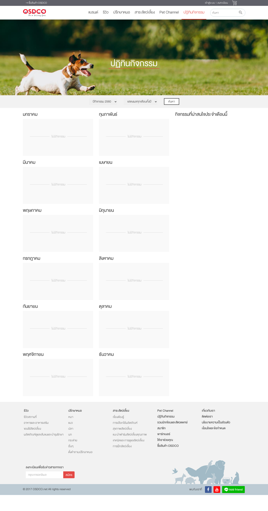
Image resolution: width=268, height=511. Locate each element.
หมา (70, 433)
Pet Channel (169, 12)
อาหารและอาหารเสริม (36, 438)
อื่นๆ (70, 462)
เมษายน (105, 178)
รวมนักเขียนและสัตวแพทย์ (172, 438)
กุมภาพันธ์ (108, 130)
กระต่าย (72, 456)
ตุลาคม (105, 322)
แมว (70, 438)
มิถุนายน (106, 226)
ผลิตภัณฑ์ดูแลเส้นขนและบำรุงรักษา (43, 450)
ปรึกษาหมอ (121, 12)
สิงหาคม (106, 274)
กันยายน (30, 322)
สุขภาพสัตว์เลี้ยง (122, 444)
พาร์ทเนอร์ (163, 450)
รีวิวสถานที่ (30, 433)
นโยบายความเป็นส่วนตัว (216, 438)
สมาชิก (161, 444)
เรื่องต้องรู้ (118, 433)
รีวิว (106, 12)
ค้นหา (171, 117)
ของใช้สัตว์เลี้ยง (32, 444)
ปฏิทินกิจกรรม (193, 12)
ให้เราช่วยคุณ (165, 455)
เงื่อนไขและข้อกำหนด (213, 444)
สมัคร (69, 491)
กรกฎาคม (31, 274)
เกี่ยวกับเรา (208, 426)
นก (70, 450)
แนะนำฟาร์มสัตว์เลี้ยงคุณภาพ (130, 450)
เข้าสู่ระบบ (210, 3)
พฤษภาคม (32, 226)
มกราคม (30, 130)
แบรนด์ (93, 12)
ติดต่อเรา (207, 432)
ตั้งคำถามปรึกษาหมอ (80, 468)
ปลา (70, 444)
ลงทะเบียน (222, 3)
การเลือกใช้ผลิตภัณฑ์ (125, 438)
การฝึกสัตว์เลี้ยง (122, 462)
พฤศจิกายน (33, 370)
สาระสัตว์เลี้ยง (145, 12)
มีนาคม (29, 178)
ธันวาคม (106, 370)
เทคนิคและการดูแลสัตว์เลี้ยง (128, 456)
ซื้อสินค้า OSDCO (36, 3)
